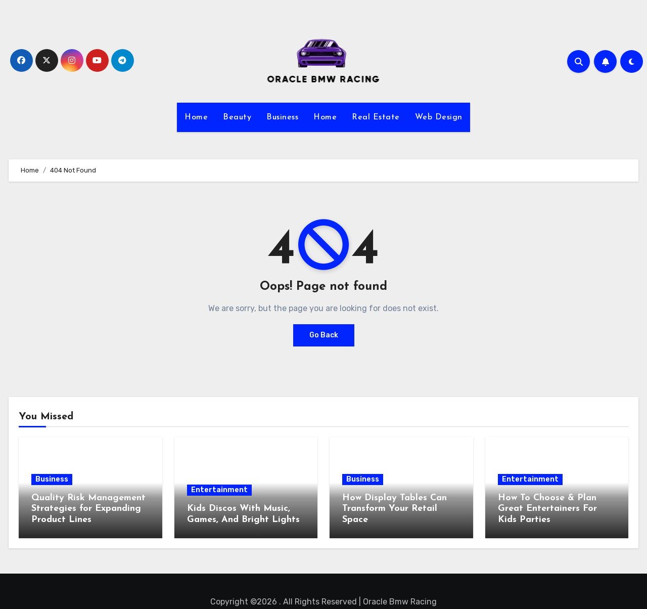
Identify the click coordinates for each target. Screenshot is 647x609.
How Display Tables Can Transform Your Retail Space (394, 509)
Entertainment (219, 490)
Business (282, 117)
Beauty (237, 117)
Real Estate (376, 117)
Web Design (439, 117)
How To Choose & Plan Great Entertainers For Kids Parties (547, 509)
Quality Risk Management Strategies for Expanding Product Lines (88, 509)
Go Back (323, 335)
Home (196, 117)
